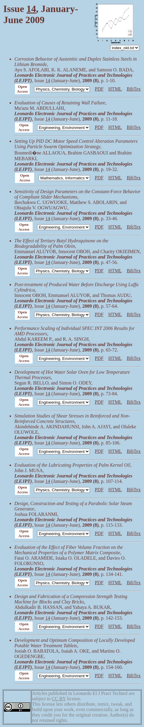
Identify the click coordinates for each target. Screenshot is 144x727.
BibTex (134, 88)
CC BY (59, 698)
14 (31, 8)
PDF (99, 88)
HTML (115, 88)
